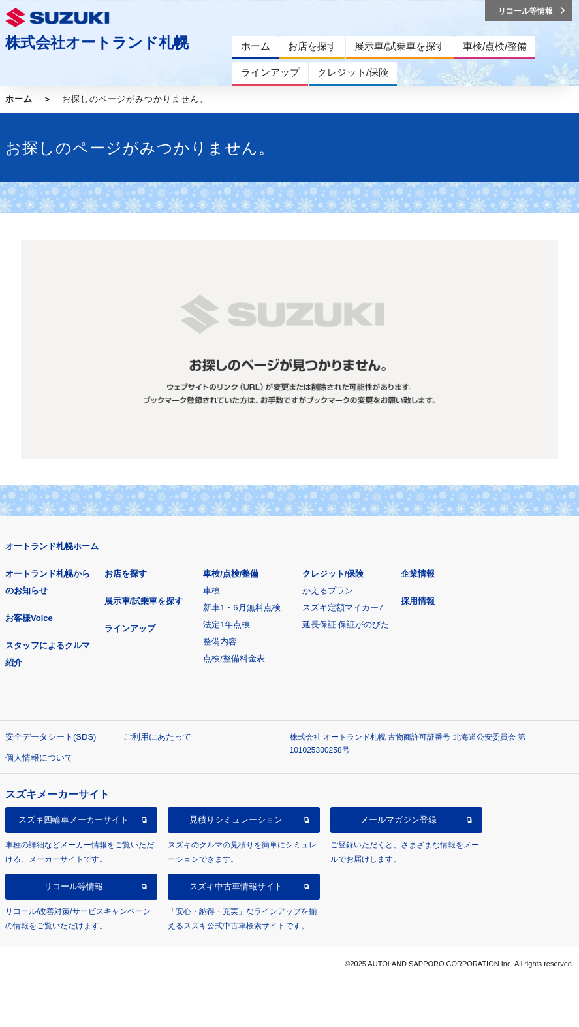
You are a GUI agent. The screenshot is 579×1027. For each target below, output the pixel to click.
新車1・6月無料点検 (241, 607)
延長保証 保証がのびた (346, 624)
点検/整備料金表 (234, 658)
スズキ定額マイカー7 (342, 607)
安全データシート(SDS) (50, 737)
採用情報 (418, 601)
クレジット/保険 (333, 573)
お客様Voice (29, 618)
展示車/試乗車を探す (143, 601)
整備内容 (220, 641)
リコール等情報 (73, 886)
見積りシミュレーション (236, 820)
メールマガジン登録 (398, 820)
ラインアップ (129, 628)
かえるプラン (327, 590)
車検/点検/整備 (230, 573)
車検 (211, 590)
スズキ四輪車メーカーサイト (73, 820)
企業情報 (418, 573)
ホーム (19, 99)
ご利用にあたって (157, 737)
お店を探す (125, 573)
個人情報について (39, 758)
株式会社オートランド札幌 (97, 42)
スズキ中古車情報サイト (236, 886)
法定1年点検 (226, 624)
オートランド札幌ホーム (52, 546)
